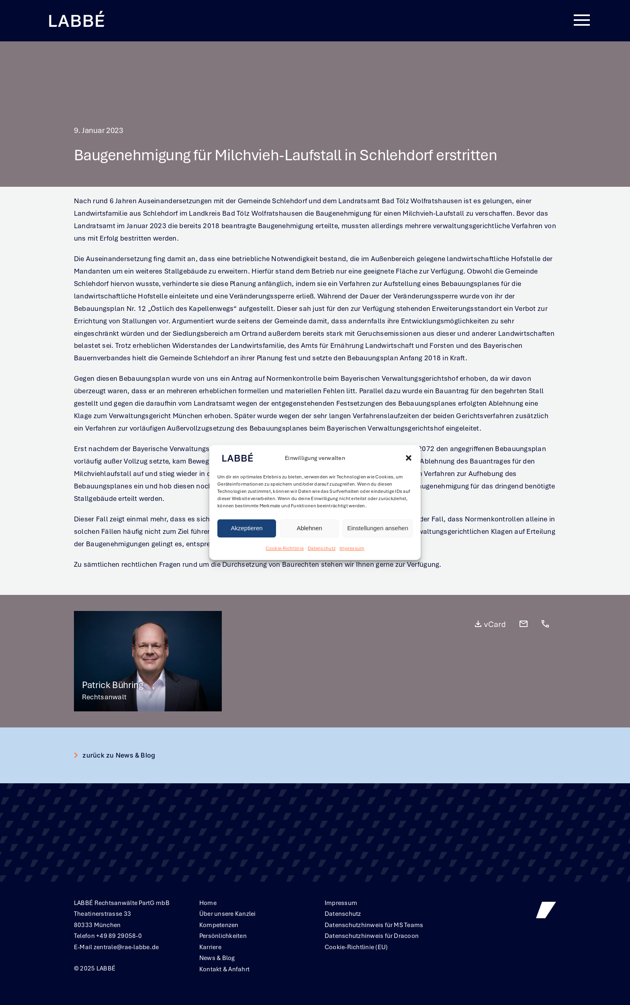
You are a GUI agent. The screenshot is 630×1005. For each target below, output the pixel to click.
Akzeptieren (246, 528)
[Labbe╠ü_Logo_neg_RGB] (76, 11)
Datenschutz (321, 548)
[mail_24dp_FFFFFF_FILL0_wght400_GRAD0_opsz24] (523, 622)
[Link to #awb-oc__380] (582, 20)
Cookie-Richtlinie (285, 548)
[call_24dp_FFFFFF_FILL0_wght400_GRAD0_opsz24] (545, 622)
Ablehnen (309, 528)
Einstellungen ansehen (377, 528)
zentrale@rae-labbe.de (126, 947)
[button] (409, 458)
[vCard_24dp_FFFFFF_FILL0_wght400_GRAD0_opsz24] (490, 622)
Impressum (352, 548)
